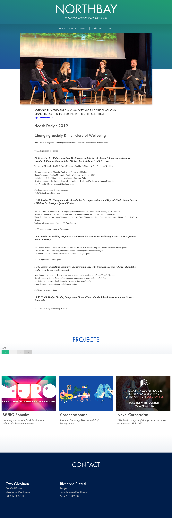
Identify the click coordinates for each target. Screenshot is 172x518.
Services (83, 28)
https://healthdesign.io (44, 117)
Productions (97, 28)
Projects (72, 28)
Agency (61, 28)
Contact (110, 28)
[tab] (5, 352)
